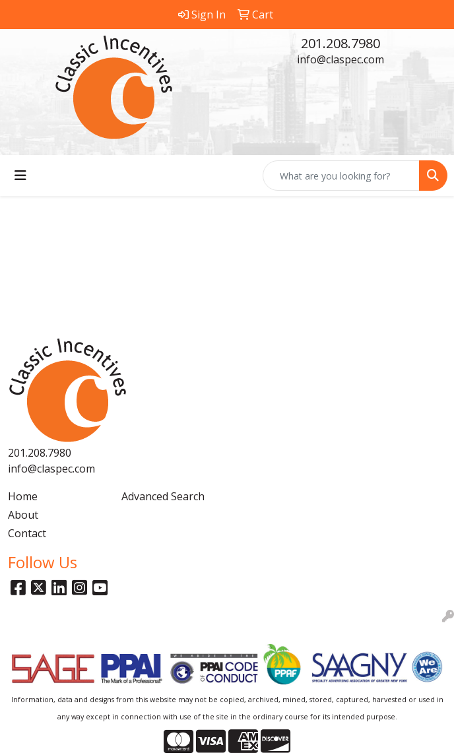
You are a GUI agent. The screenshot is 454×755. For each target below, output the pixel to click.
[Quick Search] (341, 175)
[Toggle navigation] (20, 175)
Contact (27, 533)
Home (23, 496)
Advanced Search (163, 496)
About (23, 515)
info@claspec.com (340, 59)
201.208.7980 (340, 43)
